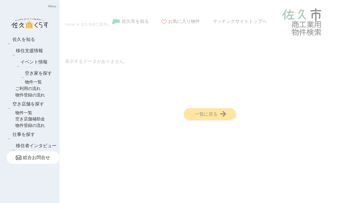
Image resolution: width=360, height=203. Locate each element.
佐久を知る (23, 39)
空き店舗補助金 (30, 118)
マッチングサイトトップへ (239, 21)
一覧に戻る (210, 114)
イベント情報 (33, 61)
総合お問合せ (33, 157)
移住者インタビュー (36, 145)
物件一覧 (33, 82)
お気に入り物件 (180, 21)
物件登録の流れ (30, 94)
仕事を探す (23, 134)
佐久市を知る (130, 21)
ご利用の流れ (28, 88)
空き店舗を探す (28, 104)
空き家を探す (38, 73)
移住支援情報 (29, 50)
